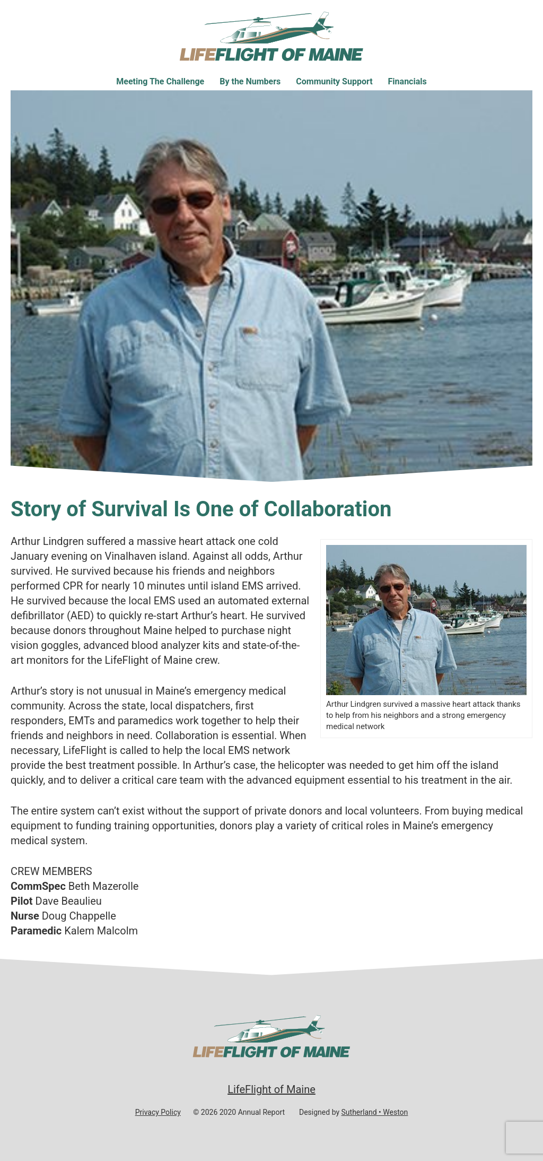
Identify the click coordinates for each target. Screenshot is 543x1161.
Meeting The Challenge (160, 81)
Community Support (334, 81)
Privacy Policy (158, 1112)
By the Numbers (250, 81)
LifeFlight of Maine (271, 1089)
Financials (407, 81)
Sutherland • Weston (374, 1112)
